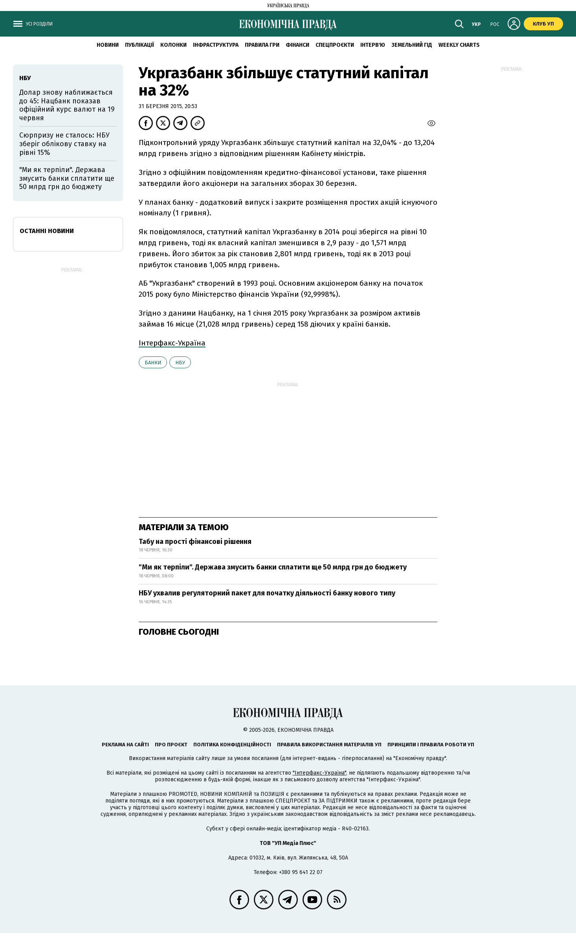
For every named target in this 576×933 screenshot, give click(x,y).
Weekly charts (459, 45)
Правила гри (262, 45)
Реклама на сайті (125, 745)
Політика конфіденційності (232, 745)
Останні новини (47, 231)
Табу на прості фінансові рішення (195, 541)
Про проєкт (171, 745)
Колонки (173, 45)
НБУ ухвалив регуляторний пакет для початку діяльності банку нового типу (267, 593)
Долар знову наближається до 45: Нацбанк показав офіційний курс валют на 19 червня (67, 105)
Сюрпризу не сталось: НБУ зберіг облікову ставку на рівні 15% (64, 143)
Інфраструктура (215, 45)
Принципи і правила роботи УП (430, 745)
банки (153, 362)
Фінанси (297, 45)
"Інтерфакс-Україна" (319, 773)
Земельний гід (411, 45)
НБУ (180, 362)
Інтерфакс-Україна (172, 342)
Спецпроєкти (335, 45)
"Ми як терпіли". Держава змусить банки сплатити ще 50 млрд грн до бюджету (273, 567)
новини (108, 45)
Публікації (139, 45)
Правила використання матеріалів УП (329, 745)
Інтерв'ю (372, 45)
